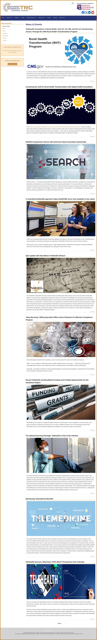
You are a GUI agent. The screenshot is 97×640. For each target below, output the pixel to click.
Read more (92, 81)
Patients (4, 28)
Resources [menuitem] (41, 18)
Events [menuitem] (49, 17)
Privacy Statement (48, 630)
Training (4, 38)
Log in (3, 637)
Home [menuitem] (2, 17)
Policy (3, 31)
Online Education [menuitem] (31, 18)
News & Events (6, 26)
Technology (5, 35)
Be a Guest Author (12, 64)
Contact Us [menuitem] (62, 17)
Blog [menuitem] (23, 17)
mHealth (4, 40)
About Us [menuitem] (9, 18)
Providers (4, 33)
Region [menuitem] (17, 18)
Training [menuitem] (55, 17)
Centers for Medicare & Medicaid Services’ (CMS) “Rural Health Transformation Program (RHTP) (54, 127)
